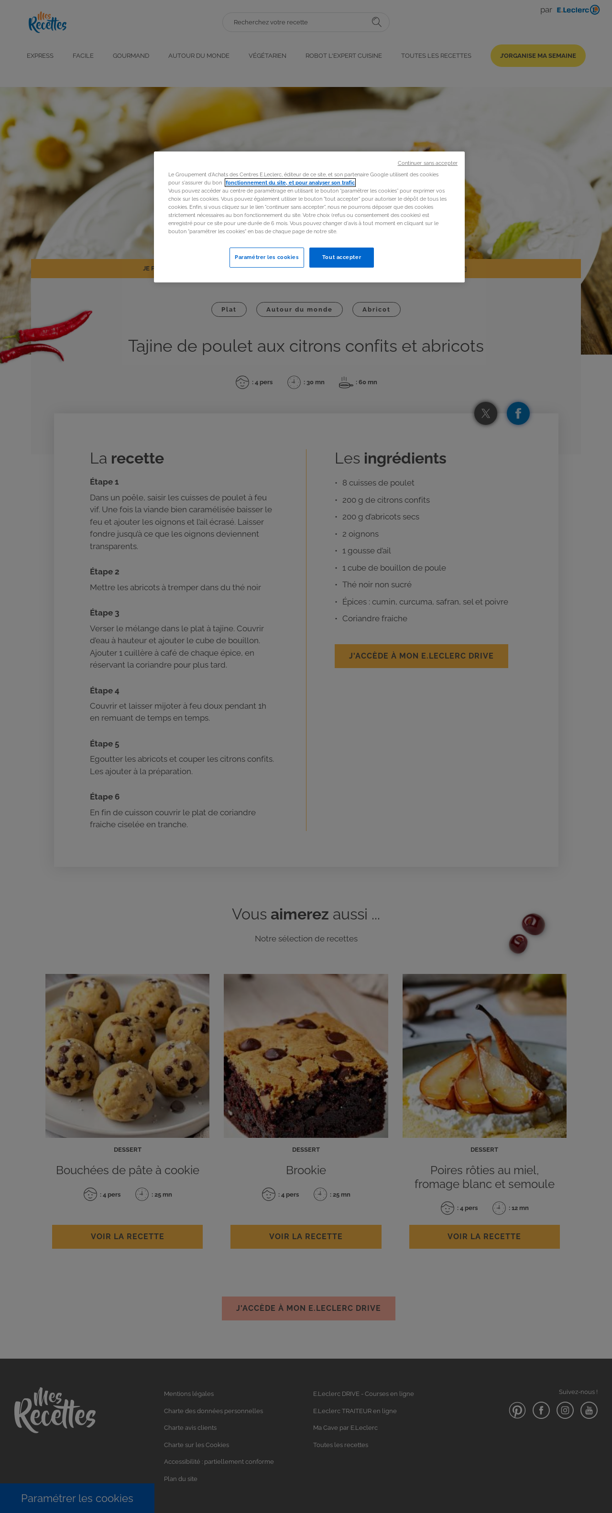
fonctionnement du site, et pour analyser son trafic (290, 182)
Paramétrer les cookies (267, 257)
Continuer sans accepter (428, 163)
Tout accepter (341, 257)
